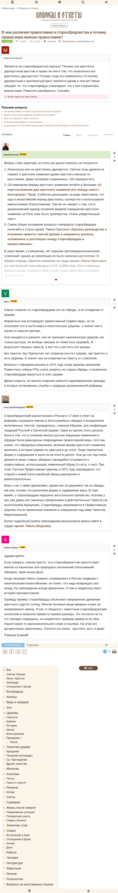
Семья (11, 830)
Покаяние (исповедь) (19, 755)
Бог (8, 669)
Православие (69, 41)
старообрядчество (85, 41)
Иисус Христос (15, 678)
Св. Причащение (16, 759)
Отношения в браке (18, 839)
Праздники (13, 737)
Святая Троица (15, 674)
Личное (11, 873)
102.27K (30, 407)
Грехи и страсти (16, 782)
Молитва (12, 768)
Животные (13, 868)
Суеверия (13, 802)
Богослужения (15, 733)
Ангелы (11, 697)
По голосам (92, 135)
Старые (66, 135)
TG (107, 651)
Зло (9, 707)
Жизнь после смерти (21, 807)
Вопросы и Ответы (59, 15)
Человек (12, 857)
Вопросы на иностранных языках (29, 884)
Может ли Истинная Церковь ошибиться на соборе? (30, 115)
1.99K (22, 547)
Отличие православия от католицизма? (23, 122)
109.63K (23, 154)
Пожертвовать (59, 25)
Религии (52, 41)
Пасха (13, 742)
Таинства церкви (18, 747)
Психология (14, 879)
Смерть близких (16, 820)
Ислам (10, 792)
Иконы (10, 729)
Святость (12, 717)
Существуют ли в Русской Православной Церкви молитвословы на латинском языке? (46, 125)
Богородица (14, 691)
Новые (78, 135)
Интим (10, 843)
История (11, 725)
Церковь (12, 712)
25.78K (13, 301)
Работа (11, 852)
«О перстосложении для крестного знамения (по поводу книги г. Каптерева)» (54, 189)
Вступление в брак (18, 835)
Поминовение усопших (20, 812)
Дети (9, 847)
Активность (108, 134)
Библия (11, 721)
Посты (10, 778)
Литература (14, 863)
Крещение (12, 751)
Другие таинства (16, 763)
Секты (10, 797)
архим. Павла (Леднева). (33, 526)
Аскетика (12, 774)
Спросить (33, 645)
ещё (88, 668)
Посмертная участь (18, 816)
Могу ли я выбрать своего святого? (21, 118)
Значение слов (16, 825)
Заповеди (12, 682)
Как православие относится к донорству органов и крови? (32, 111)
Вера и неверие (17, 702)
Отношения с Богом (18, 686)
